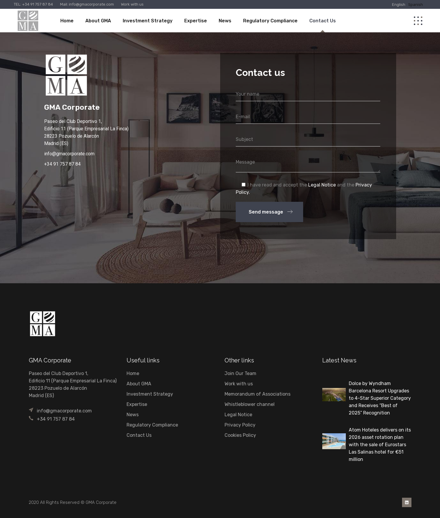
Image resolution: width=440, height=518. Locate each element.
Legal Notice (322, 185)
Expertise (137, 404)
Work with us (132, 4)
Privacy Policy (240, 425)
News (133, 414)
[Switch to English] (398, 4)
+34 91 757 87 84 (37, 4)
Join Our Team (240, 373)
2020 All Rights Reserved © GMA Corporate (73, 502)
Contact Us (139, 435)
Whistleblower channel (250, 404)
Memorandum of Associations (257, 394)
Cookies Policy (240, 435)
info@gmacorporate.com (91, 4)
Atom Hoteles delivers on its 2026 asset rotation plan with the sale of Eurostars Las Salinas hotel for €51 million (380, 444)
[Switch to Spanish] (415, 4)
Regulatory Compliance (152, 425)
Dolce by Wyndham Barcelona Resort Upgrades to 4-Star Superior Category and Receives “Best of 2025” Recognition (380, 398)
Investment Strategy (150, 394)
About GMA (139, 384)
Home (133, 373)
